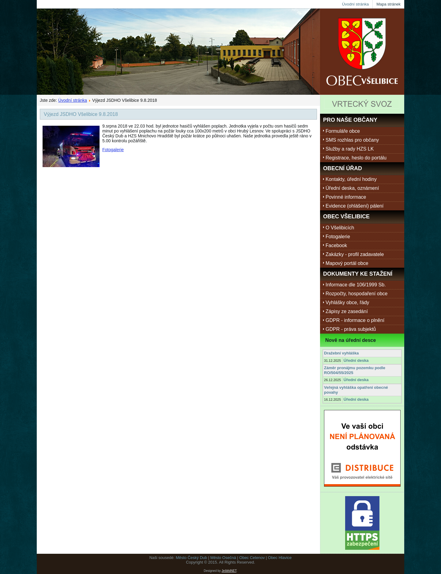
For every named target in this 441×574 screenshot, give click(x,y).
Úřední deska (356, 360)
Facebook (336, 245)
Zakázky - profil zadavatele (355, 254)
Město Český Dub (191, 557)
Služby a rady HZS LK (350, 148)
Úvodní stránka (355, 4)
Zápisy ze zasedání (347, 311)
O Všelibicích (340, 227)
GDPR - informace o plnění (355, 320)
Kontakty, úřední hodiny (351, 179)
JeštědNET (229, 570)
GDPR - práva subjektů (351, 329)
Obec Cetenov (252, 557)
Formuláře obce (343, 131)
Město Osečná (223, 557)
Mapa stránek (388, 4)
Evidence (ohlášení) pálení (354, 206)
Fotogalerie (113, 149)
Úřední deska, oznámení (352, 188)
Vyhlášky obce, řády (347, 302)
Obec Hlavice (280, 557)
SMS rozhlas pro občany (352, 140)
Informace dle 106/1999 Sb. (356, 284)
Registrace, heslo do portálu (356, 157)
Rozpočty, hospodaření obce (357, 293)
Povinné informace (346, 197)
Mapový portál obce (347, 263)
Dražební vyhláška (341, 353)
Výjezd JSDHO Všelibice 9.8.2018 (81, 114)
